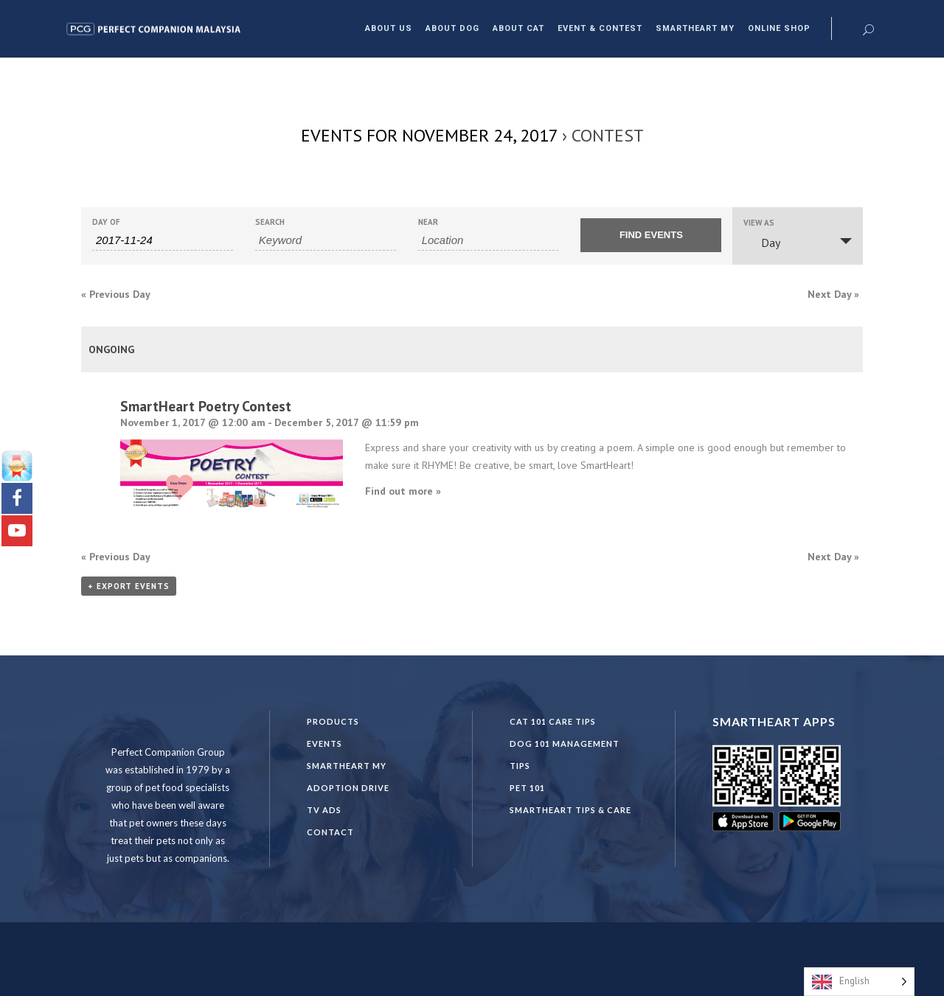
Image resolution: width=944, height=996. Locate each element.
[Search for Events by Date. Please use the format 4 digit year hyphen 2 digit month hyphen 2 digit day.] (162, 240)
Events (324, 743)
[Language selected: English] (859, 981)
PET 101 (527, 788)
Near (428, 222)
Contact (330, 832)
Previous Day (115, 294)
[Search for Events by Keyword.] (325, 240)
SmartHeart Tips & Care (570, 810)
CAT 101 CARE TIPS (553, 721)
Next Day (833, 294)
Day (761, 242)
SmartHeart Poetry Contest (205, 406)
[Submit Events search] (650, 235)
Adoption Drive (348, 788)
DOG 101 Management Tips (565, 754)
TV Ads (324, 810)
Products (333, 721)
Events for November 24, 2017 (429, 135)
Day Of (106, 222)
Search (270, 222)
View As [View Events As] (758, 223)
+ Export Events (129, 586)
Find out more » (403, 491)
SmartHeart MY (346, 765)
